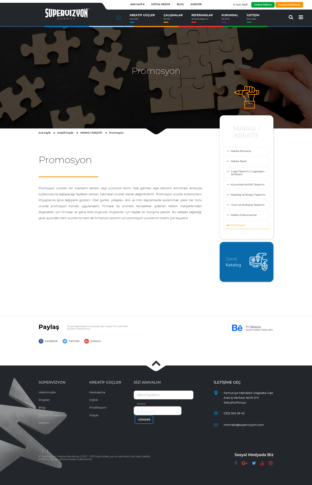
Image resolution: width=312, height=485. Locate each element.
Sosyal (93, 415)
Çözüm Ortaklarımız (53, 415)
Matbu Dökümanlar (244, 215)
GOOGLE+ (92, 341)
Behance (255, 326)
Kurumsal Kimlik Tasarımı (248, 184)
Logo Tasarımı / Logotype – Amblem (248, 173)
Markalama (97, 392)
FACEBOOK (48, 341)
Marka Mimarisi (241, 151)
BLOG (180, 4)
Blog (42, 407)
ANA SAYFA (137, 4)
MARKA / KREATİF (91, 132)
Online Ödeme (263, 4)
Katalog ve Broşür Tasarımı (248, 194)
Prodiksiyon (97, 407)
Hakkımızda (47, 392)
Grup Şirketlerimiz (289, 4)
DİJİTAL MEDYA (160, 4)
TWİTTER (70, 341)
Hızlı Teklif (241, 4)
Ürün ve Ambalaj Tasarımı (248, 204)
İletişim (44, 422)
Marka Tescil (239, 161)
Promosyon (116, 132)
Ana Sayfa (45, 132)
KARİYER (196, 4)
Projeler (44, 400)
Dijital (93, 400)
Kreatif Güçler (65, 132)
